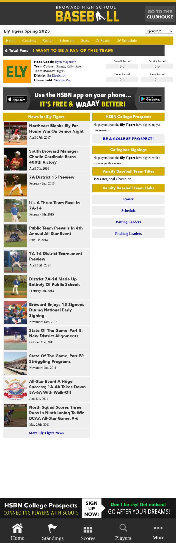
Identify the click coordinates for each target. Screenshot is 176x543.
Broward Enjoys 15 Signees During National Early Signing (56, 310)
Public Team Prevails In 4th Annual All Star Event (56, 231)
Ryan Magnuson (65, 62)
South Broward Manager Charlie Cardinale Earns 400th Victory (53, 156)
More (158, 532)
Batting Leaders (128, 222)
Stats (85, 40)
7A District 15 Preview (51, 177)
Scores (88, 532)
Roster (48, 40)
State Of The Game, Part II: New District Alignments (56, 333)
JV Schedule (127, 40)
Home (11, 40)
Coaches (29, 40)
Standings (53, 532)
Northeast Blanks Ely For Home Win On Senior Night (56, 128)
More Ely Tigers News (46, 433)
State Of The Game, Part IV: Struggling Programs (56, 358)
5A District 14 (56, 75)
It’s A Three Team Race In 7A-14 (54, 205)
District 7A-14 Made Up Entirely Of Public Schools (54, 282)
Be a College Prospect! (128, 138)
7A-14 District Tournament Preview (55, 256)
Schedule (66, 40)
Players (123, 531)
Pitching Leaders (128, 233)
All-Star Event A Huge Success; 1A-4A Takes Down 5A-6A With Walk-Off (57, 387)
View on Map (62, 80)
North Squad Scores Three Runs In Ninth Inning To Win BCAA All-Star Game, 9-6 (57, 413)
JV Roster (103, 40)
